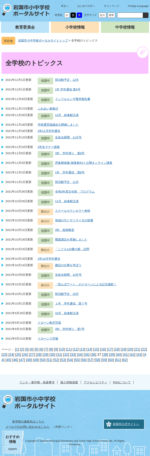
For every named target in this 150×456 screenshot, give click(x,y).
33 (73, 355)
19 (123, 349)
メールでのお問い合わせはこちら (27, 426)
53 (63, 360)
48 (29, 360)
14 (89, 349)
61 (118, 360)
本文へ (65, 6)
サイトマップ (111, 6)
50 (43, 360)
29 (45, 355)
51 (49, 360)
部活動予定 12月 (67, 79)
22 (144, 349)
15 (96, 349)
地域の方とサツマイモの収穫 (74, 220)
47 (22, 360)
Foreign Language (138, 6)
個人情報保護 (69, 382)
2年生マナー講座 (49, 147)
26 (25, 355)
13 (82, 349)
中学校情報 (125, 27)
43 (139, 355)
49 (36, 360)
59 (104, 360)
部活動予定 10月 (67, 294)
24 (11, 355)
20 (130, 349)
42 (133, 355)
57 (90, 360)
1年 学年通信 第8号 (70, 172)
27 (32, 355)
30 (52, 355)
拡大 (102, 15)
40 (119, 355)
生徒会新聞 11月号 (68, 137)
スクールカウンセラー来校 (72, 210)
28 (39, 355)
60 (111, 360)
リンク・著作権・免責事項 (36, 382)
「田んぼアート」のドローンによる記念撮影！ (86, 284)
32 (66, 355)
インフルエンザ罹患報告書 (72, 99)
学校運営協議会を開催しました (58, 124)
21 (137, 349)
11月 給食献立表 (67, 201)
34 (80, 355)
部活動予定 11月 (67, 182)
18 (117, 349)
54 (70, 360)
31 (59, 355)
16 (103, 349)
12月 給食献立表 (67, 115)
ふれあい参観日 (48, 108)
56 (84, 360)
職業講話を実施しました (71, 239)
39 (112, 355)
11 (69, 349)
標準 (111, 15)
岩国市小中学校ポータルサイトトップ (43, 40)
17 (110, 349)
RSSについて (122, 382)
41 (126, 355)
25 (18, 355)
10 (62, 349)
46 (15, 360)
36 (93, 355)
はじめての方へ (86, 6)
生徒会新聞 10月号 (68, 274)
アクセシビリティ (95, 382)
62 (125, 360)
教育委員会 (25, 27)
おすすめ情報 (12, 439)
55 (77, 360)
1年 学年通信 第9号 (67, 89)
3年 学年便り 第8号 (70, 153)
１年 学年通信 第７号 (71, 303)
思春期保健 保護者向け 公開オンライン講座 (83, 162)
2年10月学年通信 (49, 258)
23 (4, 355)
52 (56, 360)
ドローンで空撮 (48, 338)
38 (105, 355)
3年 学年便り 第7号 (70, 329)
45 (8, 360)
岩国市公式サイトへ (126, 424)
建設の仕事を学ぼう (68, 265)
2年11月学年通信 (49, 130)
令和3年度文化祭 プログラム (75, 191)
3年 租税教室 (64, 230)
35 (86, 355)
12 (76, 349)
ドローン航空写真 (49, 322)
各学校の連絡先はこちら (28, 421)
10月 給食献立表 (67, 313)
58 (97, 360)
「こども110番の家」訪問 (72, 249)
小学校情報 (75, 27)
